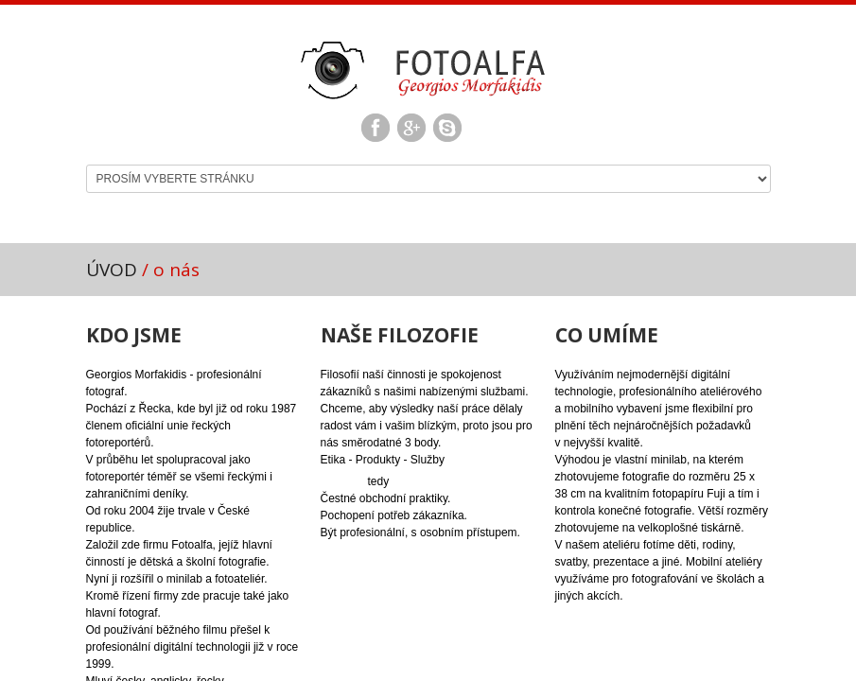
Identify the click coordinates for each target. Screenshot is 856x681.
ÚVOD (111, 269)
